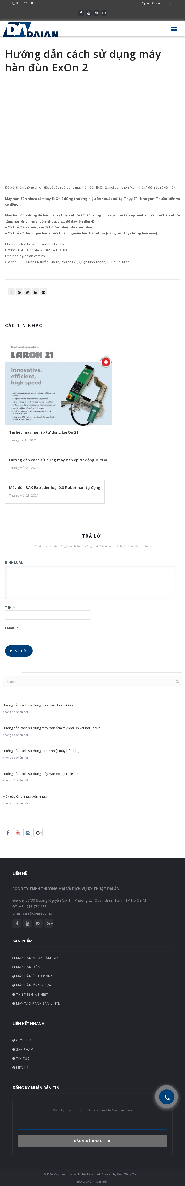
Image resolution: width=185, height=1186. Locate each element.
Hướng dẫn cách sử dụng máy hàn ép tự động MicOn (58, 459)
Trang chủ (83, 1181)
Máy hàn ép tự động (32, 976)
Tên (10, 607)
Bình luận (14, 562)
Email (11, 628)
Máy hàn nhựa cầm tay (35, 958)
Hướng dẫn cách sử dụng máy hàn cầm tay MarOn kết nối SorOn (51, 728)
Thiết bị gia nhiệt (30, 994)
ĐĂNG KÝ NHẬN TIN (92, 1141)
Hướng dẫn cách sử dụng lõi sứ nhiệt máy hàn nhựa (42, 750)
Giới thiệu (23, 1040)
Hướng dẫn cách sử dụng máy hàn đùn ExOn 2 (38, 705)
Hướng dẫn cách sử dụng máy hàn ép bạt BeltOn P (41, 773)
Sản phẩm (22, 1049)
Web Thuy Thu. (127, 1174)
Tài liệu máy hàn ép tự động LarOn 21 (44, 432)
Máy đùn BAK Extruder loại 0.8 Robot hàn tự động (54, 487)
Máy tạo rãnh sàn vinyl (36, 1003)
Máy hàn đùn (26, 967)
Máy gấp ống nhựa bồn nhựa (25, 796)
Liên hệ (20, 1067)
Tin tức (21, 1058)
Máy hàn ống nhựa (31, 985)
